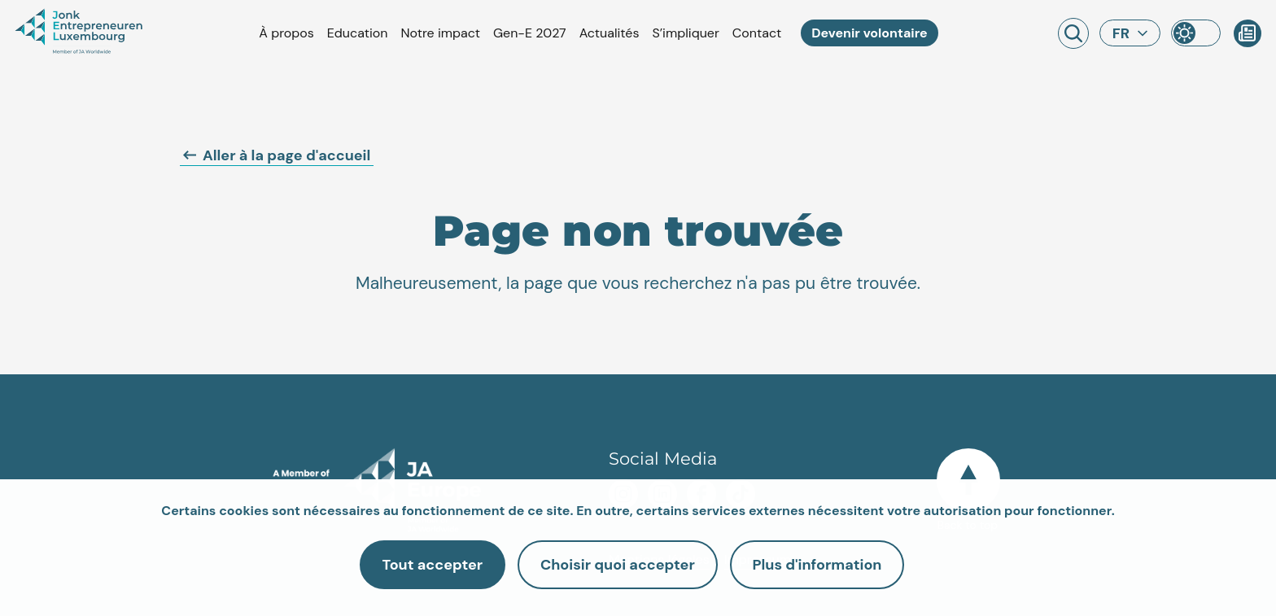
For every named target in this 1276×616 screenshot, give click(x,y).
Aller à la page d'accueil (276, 155)
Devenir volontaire (869, 33)
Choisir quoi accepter (617, 564)
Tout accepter (422, 564)
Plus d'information (827, 564)
